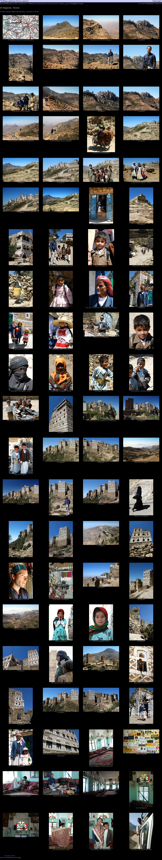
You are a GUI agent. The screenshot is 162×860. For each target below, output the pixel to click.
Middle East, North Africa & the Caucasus (43, 3)
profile (15, 3)
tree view (141, 3)
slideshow (158, 3)
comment (7, 855)
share (13, 855)
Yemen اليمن (64, 3)
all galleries (22, 3)
